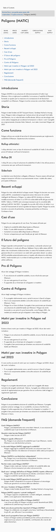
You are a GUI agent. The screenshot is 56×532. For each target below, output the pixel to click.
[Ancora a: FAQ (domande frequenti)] (37, 420)
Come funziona (10, 45)
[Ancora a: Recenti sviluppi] (24, 187)
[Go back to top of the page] (53, 529)
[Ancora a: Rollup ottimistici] (21, 144)
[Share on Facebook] (3, 25)
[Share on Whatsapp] (16, 25)
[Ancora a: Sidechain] (14, 170)
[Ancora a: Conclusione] (20, 399)
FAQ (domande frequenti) (13, 80)
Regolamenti (8, 73)
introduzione (9, 38)
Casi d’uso (8, 52)
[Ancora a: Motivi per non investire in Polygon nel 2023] (53, 355)
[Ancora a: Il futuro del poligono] (31, 240)
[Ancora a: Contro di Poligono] (29, 288)
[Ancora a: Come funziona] (24, 130)
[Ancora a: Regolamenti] (20, 380)
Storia (6, 41)
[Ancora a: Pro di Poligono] (24, 266)
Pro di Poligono (10, 59)
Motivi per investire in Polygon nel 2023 (19, 66)
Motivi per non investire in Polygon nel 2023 (20, 69)
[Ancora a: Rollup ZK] (14, 157)
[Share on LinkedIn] (9, 25)
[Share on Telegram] (19, 25)
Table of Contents (8, 8)
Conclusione (9, 76)
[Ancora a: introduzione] (20, 88)
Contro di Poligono (11, 62)
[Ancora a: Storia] (11, 107)
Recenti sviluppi (10, 48)
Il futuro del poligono (12, 55)
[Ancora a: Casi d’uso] (17, 217)
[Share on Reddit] (13, 25)
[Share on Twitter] (6, 25)
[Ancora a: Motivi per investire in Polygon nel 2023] (53, 321)
